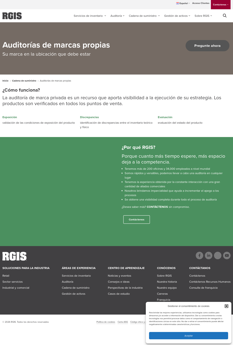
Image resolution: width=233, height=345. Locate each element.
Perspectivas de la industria (125, 288)
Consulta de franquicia (203, 288)
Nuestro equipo (167, 288)
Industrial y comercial (15, 288)
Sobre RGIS (202, 16)
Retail (5, 276)
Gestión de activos (176, 16)
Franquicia (163, 300)
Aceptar (189, 336)
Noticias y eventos (119, 276)
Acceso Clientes (200, 3)
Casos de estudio (119, 294)
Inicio (5, 81)
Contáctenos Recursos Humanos (210, 282)
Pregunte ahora (203, 45)
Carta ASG (123, 322)
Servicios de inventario (88, 16)
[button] (226, 306)
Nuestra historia (167, 282)
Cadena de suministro (143, 16)
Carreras (162, 294)
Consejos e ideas (119, 282)
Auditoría (116, 16)
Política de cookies (105, 322)
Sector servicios (12, 282)
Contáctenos (219, 4)
